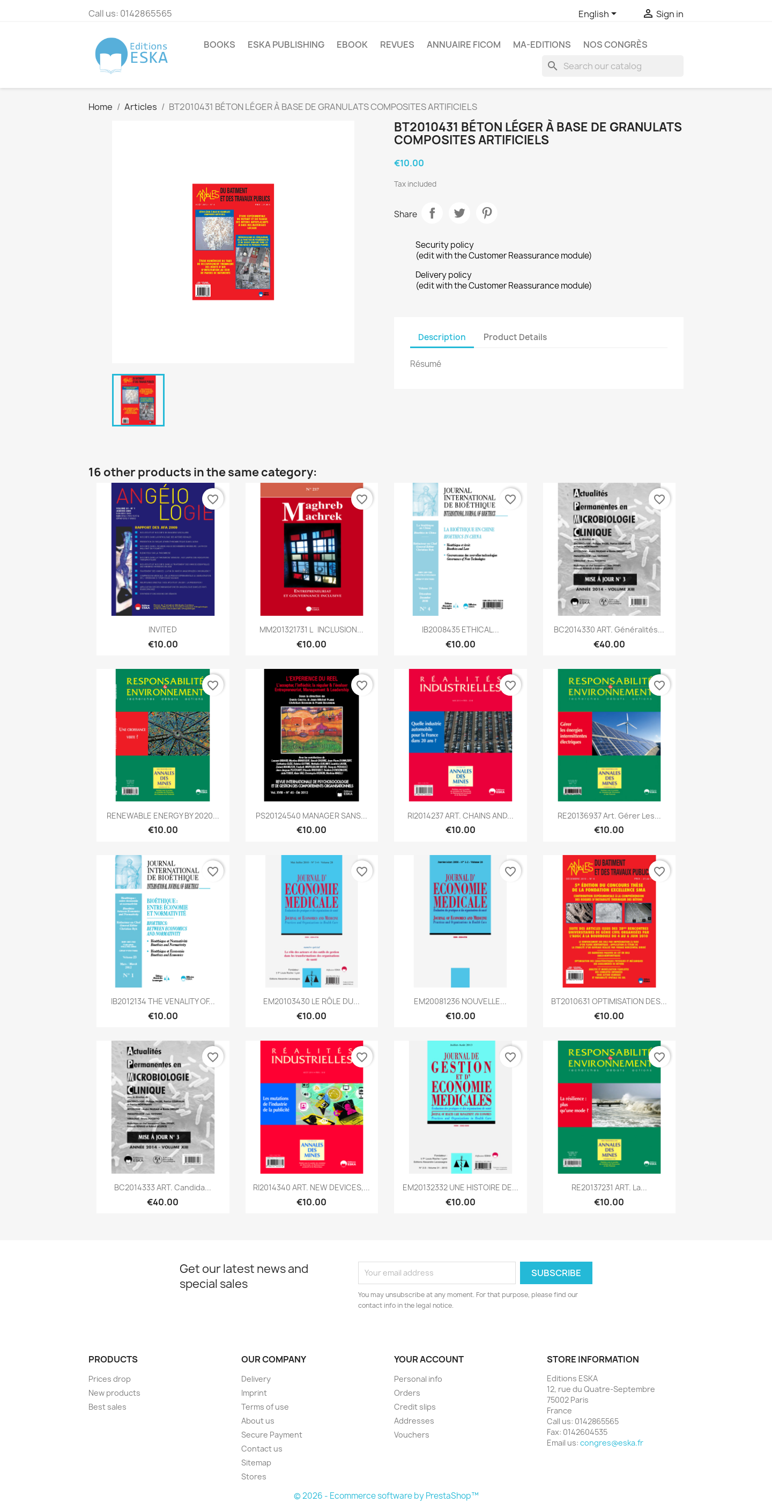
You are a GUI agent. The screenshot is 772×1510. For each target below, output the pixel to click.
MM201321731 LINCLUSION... (311, 629)
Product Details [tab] (515, 337)
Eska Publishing (286, 44)
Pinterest (487, 213)
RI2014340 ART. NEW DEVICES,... (311, 1187)
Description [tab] (442, 337)
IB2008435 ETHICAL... (460, 629)
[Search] (613, 66)
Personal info (418, 1379)
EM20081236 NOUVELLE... (460, 1001)
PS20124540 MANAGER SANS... (311, 816)
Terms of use (265, 1407)
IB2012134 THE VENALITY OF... (163, 1001)
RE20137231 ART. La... (609, 1187)
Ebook (352, 44)
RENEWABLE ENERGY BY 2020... (163, 816)
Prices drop (109, 1379)
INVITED (163, 629)
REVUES (397, 44)
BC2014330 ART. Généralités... (609, 629)
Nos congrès (615, 44)
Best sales (107, 1407)
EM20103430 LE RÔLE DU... (311, 1001)
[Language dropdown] (599, 14)
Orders (407, 1393)
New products (114, 1393)
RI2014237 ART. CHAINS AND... (460, 816)
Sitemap (256, 1462)
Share (432, 213)
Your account (429, 1359)
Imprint (254, 1393)
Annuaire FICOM (464, 44)
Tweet (459, 213)
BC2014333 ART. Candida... (162, 1187)
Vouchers (411, 1435)
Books (219, 44)
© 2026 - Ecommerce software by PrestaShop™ (386, 1495)
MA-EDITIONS (542, 44)
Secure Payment (271, 1435)
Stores (253, 1476)
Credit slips (415, 1407)
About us (257, 1421)
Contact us (262, 1448)
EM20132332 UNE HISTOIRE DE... (460, 1187)
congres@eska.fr (611, 1443)
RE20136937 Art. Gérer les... (609, 816)
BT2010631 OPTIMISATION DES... (609, 1001)
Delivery (256, 1379)
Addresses (414, 1421)
